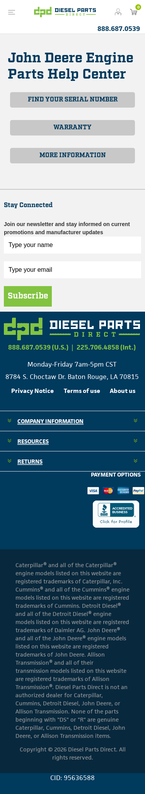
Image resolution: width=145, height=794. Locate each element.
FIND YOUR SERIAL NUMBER (73, 100)
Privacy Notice (32, 391)
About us (122, 391)
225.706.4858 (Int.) (106, 347)
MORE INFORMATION (72, 155)
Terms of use (82, 391)
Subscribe (28, 296)
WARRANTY (72, 127)
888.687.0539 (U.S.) (38, 347)
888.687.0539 (118, 28)
